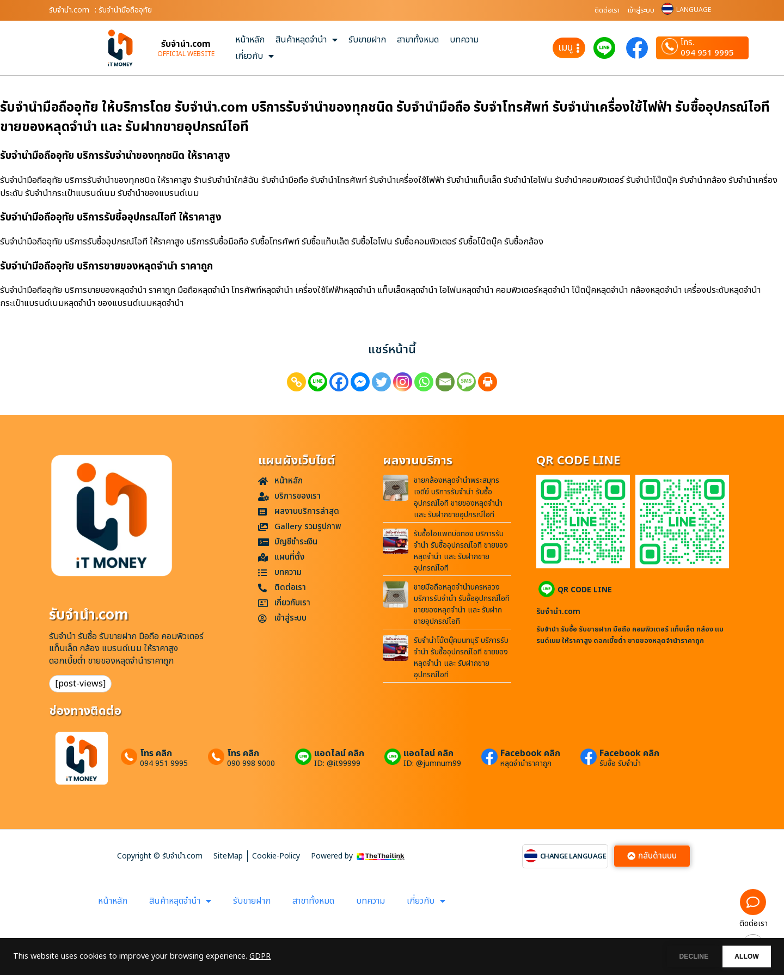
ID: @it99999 (337, 764)
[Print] (487, 381)
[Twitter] (381, 381)
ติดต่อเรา (607, 10)
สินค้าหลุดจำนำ (306, 40)
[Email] (445, 381)
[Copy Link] (296, 381)
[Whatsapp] (423, 381)
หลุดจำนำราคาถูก (526, 764)
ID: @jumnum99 (432, 764)
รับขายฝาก (367, 39)
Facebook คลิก (530, 753)
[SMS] (466, 381)
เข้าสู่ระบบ (641, 10)
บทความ (464, 39)
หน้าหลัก (250, 39)
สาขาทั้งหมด (418, 39)
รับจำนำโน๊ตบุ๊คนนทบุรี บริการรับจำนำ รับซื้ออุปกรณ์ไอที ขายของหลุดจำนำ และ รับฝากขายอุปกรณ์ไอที (461, 657)
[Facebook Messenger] (360, 381)
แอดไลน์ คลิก (339, 753)
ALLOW (739, 956)
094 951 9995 (707, 53)
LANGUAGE (693, 10)
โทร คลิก (156, 753)
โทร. (687, 43)
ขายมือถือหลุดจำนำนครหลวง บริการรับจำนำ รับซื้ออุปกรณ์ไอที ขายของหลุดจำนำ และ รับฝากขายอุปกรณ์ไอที (462, 604)
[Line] (317, 381)
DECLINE (672, 956)
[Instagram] (402, 381)
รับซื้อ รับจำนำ (620, 764)
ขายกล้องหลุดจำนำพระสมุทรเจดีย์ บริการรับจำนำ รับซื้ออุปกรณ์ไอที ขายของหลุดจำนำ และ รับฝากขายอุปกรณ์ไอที (458, 497)
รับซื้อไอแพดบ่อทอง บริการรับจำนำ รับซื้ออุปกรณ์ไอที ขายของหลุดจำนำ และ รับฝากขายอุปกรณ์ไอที (461, 551)
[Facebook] (338, 381)
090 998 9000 (251, 764)
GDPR (260, 956)
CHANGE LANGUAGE (573, 856)
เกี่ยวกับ (254, 56)
